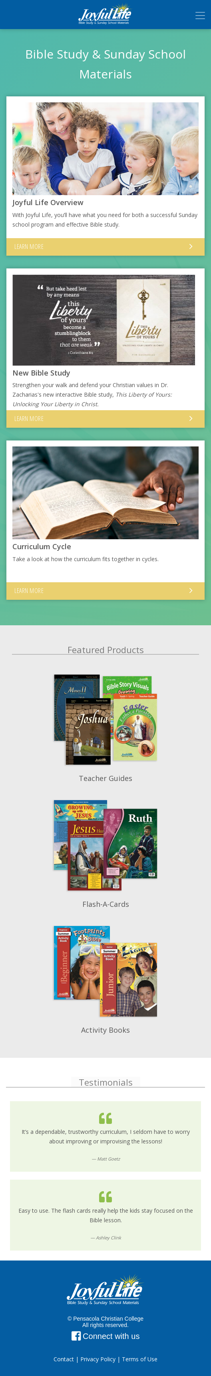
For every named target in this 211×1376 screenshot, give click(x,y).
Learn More (29, 246)
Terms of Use (139, 1359)
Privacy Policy (97, 1359)
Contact (64, 1359)
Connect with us (106, 1336)
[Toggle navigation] (200, 15)
